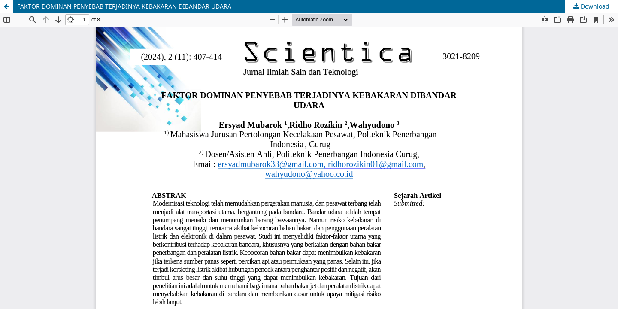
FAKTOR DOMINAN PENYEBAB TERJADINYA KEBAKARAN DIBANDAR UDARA (124, 6)
